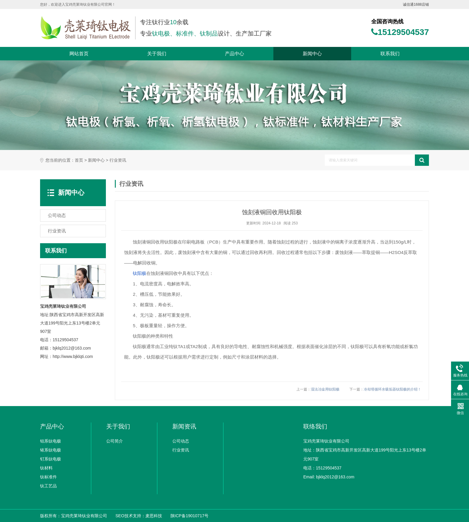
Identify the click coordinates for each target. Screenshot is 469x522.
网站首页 (79, 53)
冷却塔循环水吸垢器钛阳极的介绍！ (392, 389)
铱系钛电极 (50, 450)
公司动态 (180, 441)
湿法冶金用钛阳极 (325, 389)
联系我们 (390, 53)
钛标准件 (48, 476)
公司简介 (114, 441)
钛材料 (46, 468)
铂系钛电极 (50, 441)
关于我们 (156, 53)
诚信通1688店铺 (416, 4)
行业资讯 (117, 160)
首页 (79, 160)
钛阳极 (139, 273)
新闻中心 (312, 53)
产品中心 (234, 53)
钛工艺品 (48, 485)
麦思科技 (153, 515)
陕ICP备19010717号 (189, 515)
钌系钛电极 (50, 459)
